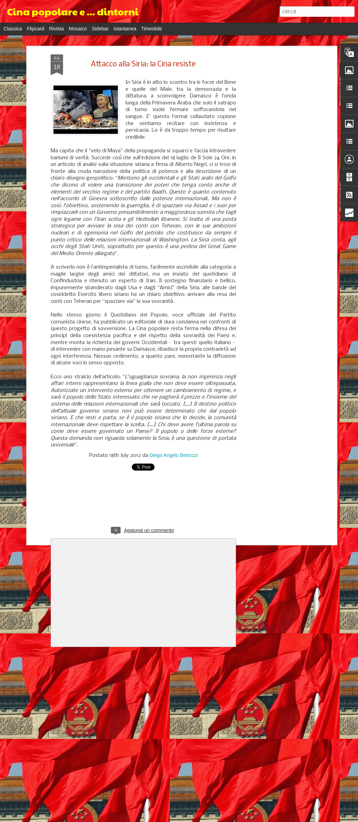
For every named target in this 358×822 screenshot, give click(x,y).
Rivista (56, 28)
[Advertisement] (274, 164)
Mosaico (78, 28)
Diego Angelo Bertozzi (174, 455)
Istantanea (125, 28)
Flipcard (35, 28)
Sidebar (100, 28)
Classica (12, 28)
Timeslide (151, 28)
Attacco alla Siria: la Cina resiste (143, 64)
